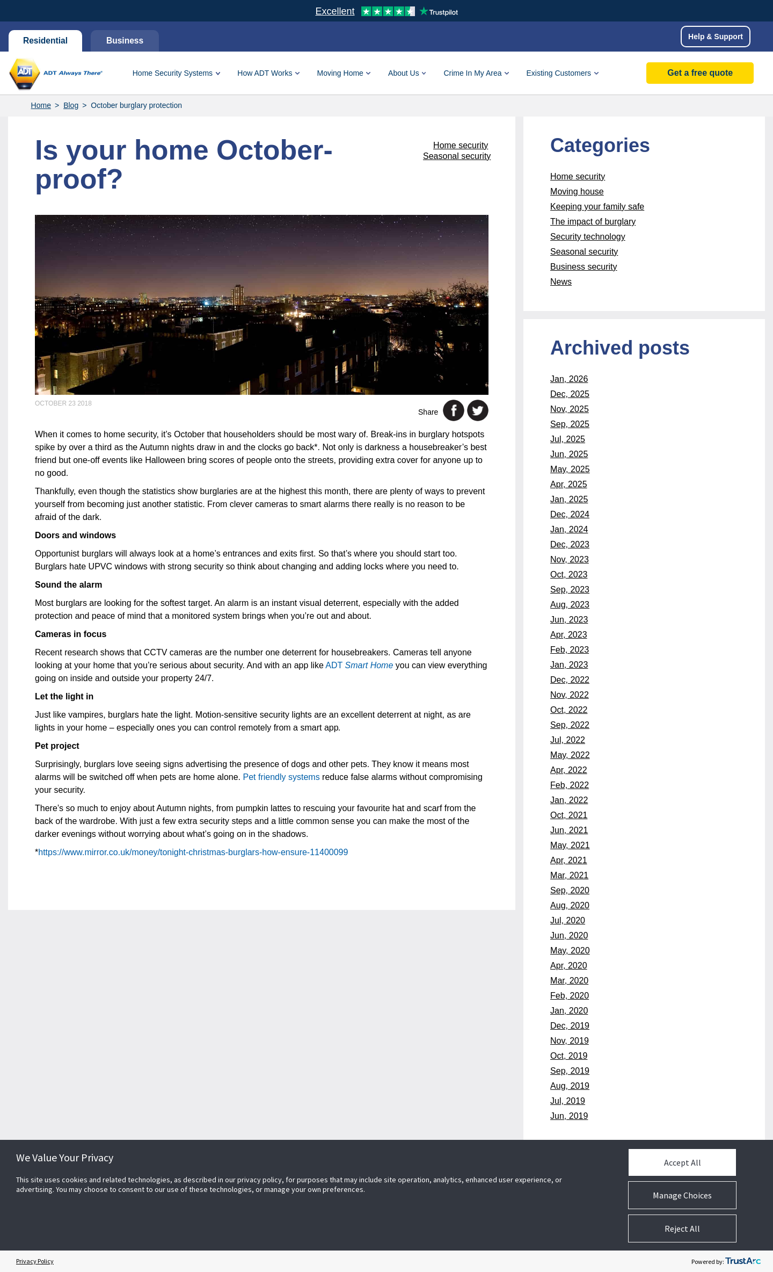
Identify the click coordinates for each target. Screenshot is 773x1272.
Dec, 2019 (569, 1025)
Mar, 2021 (569, 875)
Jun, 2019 (569, 1116)
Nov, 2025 (569, 409)
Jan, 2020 (569, 1010)
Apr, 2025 (568, 484)
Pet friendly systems (281, 777)
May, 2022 (570, 755)
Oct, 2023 (568, 574)
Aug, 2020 (569, 905)
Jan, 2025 (569, 499)
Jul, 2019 (567, 1100)
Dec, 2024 (569, 514)
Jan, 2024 (569, 529)
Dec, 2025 (569, 394)
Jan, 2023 (569, 664)
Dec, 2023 (569, 544)
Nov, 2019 (569, 1040)
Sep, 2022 (569, 724)
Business (127, 40)
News (561, 281)
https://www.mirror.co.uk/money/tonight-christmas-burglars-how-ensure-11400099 (193, 852)
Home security (460, 145)
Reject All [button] (682, 1228)
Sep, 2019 (569, 1070)
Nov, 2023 (569, 559)
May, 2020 (570, 950)
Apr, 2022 (568, 770)
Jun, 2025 (569, 454)
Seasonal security (457, 156)
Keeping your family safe (597, 206)
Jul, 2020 (567, 920)
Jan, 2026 (569, 379)
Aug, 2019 (569, 1085)
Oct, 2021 (568, 815)
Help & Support (715, 36)
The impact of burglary (593, 221)
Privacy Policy (35, 1261)
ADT (359, 665)
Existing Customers (558, 73)
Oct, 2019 (568, 1055)
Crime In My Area (472, 73)
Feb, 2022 (569, 785)
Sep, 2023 (569, 589)
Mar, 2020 (569, 980)
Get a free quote (700, 72)
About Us (403, 73)
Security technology (587, 236)
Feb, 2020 (569, 995)
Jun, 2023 (569, 619)
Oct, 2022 (568, 709)
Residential (46, 40)
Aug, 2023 (569, 604)
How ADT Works (264, 73)
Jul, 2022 (567, 740)
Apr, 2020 (568, 965)
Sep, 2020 (569, 890)
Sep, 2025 (569, 424)
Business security (583, 266)
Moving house (577, 191)
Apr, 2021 (568, 860)
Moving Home (340, 73)
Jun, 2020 (569, 935)
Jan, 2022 (569, 800)
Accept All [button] (682, 1162)
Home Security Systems (173, 73)
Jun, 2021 (569, 830)
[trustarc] (743, 1261)
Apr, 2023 (568, 634)
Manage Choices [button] (682, 1195)
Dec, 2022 (569, 679)
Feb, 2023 (569, 649)
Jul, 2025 (567, 439)
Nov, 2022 (569, 694)
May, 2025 (570, 469)
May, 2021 (570, 845)
